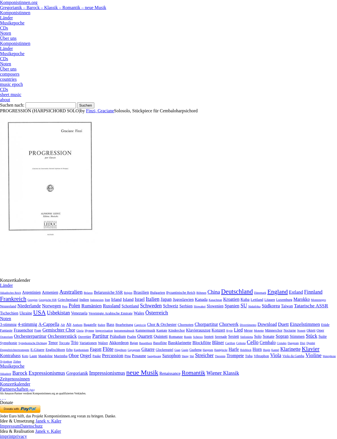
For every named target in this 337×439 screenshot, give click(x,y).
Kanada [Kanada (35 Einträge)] (201, 299)
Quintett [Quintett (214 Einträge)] (161, 336)
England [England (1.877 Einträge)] (277, 291)
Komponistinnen (15, 12)
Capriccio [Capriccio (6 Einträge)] (140, 324)
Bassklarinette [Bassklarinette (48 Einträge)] (179, 342)
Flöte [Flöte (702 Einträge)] (108, 349)
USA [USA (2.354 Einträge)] (39, 312)
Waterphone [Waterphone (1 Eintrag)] (329, 356)
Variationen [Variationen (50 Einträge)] (88, 343)
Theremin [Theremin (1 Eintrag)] (220, 356)
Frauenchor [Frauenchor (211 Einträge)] (23, 330)
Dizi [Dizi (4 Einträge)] (302, 343)
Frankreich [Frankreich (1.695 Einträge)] (13, 298)
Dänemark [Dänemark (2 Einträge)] (260, 292)
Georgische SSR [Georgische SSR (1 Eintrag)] (48, 299)
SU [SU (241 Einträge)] (243, 305)
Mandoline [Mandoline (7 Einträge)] (45, 356)
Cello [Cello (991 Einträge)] (253, 342)
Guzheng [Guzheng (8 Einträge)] (196, 350)
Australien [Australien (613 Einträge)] (71, 292)
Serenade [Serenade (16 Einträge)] (221, 337)
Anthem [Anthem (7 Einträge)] (77, 324)
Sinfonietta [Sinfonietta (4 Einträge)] (246, 336)
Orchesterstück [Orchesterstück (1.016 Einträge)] (62, 336)
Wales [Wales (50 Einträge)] (139, 312)
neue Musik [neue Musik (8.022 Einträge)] (142, 372)
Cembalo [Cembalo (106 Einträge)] (268, 342)
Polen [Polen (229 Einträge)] (74, 305)
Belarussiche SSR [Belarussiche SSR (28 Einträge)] (108, 292)
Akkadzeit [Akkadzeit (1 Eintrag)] (5, 373)
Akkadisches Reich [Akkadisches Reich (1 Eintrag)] (10, 292)
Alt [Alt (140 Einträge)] (69, 324)
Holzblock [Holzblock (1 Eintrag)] (245, 349)
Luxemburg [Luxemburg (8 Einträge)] (284, 300)
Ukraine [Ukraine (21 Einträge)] (25, 313)
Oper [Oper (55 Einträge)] (320, 330)
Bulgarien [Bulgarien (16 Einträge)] (157, 292)
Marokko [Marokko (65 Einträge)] (302, 299)
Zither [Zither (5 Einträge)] (17, 361)
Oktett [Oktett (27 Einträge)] (311, 330)
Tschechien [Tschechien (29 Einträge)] (9, 313)
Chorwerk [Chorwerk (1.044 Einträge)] (228, 324)
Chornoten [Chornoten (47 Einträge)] (185, 324)
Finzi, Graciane (100, 110)
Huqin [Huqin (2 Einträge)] (266, 349)
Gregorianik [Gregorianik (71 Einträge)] (77, 373)
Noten (5, 33)
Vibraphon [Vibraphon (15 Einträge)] (261, 356)
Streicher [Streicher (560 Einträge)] (204, 355)
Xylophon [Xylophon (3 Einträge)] (6, 361)
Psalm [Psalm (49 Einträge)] (131, 336)
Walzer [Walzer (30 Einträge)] (103, 343)
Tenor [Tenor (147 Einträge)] (53, 342)
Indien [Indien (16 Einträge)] (84, 299)
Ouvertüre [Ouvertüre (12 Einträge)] (84, 336)
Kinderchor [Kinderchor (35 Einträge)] (176, 330)
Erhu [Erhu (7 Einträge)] (69, 350)
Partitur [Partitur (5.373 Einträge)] (100, 336)
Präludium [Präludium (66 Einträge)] (118, 336)
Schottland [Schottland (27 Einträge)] (130, 306)
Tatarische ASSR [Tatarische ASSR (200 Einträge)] (311, 305)
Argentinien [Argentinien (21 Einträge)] (31, 292)
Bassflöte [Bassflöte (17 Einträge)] (160, 343)
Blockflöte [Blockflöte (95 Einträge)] (201, 342)
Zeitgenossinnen (15, 378)
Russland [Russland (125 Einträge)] (111, 305)
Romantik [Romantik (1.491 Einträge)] (193, 372)
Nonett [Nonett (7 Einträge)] (301, 330)
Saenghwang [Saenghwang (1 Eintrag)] (154, 356)
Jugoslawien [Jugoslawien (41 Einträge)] (183, 299)
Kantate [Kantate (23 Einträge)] (161, 330)
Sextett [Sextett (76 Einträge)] (233, 336)
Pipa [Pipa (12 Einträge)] (127, 356)
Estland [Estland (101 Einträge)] (296, 292)
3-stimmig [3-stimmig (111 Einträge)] (8, 324)
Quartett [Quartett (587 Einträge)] (145, 336)
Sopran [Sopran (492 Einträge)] (282, 336)
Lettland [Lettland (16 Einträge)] (257, 299)
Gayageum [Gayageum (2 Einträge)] (134, 349)
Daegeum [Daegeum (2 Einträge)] (293, 343)
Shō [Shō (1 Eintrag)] (192, 356)
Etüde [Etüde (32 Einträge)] (325, 325)
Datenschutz (31, 426)
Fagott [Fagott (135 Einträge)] (95, 349)
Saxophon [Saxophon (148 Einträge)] (171, 355)
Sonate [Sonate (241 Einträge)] (268, 336)
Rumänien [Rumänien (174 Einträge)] (91, 305)
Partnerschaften (17, 389)
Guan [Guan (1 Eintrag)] (177, 349)
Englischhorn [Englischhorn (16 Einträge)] (55, 350)
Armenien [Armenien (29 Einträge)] (50, 292)
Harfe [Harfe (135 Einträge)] (233, 349)
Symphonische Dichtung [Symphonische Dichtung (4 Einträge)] (32, 343)
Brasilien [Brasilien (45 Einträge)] (141, 292)
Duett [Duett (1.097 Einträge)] (283, 324)
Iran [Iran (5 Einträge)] (107, 299)
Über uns (8, 38)
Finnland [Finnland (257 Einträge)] (313, 292)
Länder (6, 17)
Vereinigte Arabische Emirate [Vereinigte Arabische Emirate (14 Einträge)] (111, 313)
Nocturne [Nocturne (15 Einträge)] (290, 330)
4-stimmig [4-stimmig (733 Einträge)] (27, 324)
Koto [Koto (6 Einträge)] (25, 356)
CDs (4, 28)
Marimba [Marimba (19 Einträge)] (60, 356)
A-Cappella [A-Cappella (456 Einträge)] (48, 324)
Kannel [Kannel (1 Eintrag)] (275, 349)
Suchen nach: (12, 105)
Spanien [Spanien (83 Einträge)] (231, 305)
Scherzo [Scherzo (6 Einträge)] (198, 336)
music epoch (11, 84)
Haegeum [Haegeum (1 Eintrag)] (208, 349)
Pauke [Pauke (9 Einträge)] (96, 356)
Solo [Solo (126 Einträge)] (257, 336)
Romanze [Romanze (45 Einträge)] (176, 336)
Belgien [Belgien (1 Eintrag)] (128, 292)
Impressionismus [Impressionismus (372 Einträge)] (107, 373)
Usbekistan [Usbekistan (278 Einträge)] (58, 313)
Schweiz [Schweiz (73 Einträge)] (170, 305)
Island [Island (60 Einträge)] (128, 299)
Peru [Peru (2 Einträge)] (65, 306)
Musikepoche (12, 22)
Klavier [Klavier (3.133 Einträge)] (310, 348)
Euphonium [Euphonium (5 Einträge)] (81, 349)
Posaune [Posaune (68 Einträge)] (139, 355)
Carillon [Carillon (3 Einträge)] (230, 343)
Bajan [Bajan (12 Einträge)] (134, 343)
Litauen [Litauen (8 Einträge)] (270, 300)
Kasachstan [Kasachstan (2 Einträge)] (215, 299)
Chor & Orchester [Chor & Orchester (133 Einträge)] (162, 324)
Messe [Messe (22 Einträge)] (248, 330)
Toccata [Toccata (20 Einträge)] (64, 343)
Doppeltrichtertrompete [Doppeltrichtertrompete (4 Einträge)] (14, 349)
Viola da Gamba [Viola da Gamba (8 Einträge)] (293, 356)
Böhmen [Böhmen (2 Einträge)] (201, 292)
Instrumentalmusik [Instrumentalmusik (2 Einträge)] (124, 330)
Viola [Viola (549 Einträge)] (275, 355)
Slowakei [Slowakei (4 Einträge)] (200, 306)
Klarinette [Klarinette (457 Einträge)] (290, 349)
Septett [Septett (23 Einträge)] (209, 337)
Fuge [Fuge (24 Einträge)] (37, 330)
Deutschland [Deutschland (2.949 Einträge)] (237, 291)
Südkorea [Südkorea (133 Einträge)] (271, 305)
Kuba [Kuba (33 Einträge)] (245, 299)
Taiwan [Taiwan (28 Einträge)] (287, 306)
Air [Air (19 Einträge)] (63, 325)
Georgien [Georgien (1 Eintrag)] (33, 299)
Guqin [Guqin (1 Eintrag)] (185, 349)
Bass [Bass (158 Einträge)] (111, 324)
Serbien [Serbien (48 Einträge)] (185, 305)
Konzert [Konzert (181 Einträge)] (218, 330)
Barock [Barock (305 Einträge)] (19, 373)
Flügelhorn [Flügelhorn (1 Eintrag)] (120, 349)
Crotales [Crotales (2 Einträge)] (281, 343)
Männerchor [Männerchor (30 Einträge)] (273, 330)
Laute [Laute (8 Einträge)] (33, 356)
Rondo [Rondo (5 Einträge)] (188, 336)
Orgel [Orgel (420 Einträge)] (85, 355)
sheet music (10, 94)
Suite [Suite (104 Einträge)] (323, 336)
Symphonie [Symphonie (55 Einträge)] (8, 343)
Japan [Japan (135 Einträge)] (166, 299)
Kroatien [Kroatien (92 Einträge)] (231, 299)
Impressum (10, 426)
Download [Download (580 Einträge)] (267, 324)
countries (8, 79)
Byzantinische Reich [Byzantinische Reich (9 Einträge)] (180, 293)
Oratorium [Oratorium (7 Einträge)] (6, 336)
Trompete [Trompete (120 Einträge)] (235, 355)
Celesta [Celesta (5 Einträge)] (241, 343)
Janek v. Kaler (48, 421)
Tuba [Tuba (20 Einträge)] (249, 356)
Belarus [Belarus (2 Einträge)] (88, 292)
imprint (6, 436)
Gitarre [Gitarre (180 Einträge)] (148, 349)
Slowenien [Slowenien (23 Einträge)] (215, 306)
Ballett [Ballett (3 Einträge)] (101, 324)
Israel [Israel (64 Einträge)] (140, 299)
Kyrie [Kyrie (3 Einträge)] (229, 330)
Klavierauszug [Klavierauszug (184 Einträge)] (198, 330)
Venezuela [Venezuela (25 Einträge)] (79, 313)
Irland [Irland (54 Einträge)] (116, 299)
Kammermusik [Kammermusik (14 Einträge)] (145, 330)
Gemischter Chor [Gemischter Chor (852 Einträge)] (58, 330)
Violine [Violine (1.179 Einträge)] (313, 355)
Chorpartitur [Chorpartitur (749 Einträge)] (206, 324)
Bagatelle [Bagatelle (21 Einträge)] (90, 325)
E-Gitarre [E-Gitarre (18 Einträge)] (37, 349)
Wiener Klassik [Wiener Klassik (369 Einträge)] (222, 373)
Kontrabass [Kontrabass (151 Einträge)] (10, 355)
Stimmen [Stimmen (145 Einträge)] (297, 336)
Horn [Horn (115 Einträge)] (257, 349)
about (5, 99)
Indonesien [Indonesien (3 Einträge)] (96, 299)
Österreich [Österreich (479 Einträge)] (156, 313)
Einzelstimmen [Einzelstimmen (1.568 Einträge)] (305, 324)
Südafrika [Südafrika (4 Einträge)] (254, 306)
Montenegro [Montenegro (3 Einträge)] (318, 299)
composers (9, 74)
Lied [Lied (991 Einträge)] (238, 330)
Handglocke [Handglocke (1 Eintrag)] (220, 349)
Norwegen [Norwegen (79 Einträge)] (51, 305)
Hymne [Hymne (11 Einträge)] (89, 330)
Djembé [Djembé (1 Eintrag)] (310, 343)
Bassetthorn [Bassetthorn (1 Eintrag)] (145, 343)
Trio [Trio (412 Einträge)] (74, 342)
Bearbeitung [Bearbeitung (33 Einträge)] (124, 325)
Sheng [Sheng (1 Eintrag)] (185, 356)
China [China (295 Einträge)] (213, 292)
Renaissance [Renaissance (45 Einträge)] (169, 373)
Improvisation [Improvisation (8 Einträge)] (104, 330)
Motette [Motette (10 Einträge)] (259, 330)
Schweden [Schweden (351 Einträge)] (151, 305)
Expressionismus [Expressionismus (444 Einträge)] (46, 373)
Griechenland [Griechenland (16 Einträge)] (68, 299)
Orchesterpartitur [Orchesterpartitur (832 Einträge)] (30, 336)
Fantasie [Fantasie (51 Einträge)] (6, 330)
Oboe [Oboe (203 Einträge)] (73, 355)
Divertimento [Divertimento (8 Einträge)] (248, 324)
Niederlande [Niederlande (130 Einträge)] (29, 305)
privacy (20, 436)
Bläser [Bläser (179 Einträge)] (218, 342)
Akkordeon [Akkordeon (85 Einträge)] (119, 342)
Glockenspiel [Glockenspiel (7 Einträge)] (164, 350)
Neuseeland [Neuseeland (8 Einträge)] (8, 306)
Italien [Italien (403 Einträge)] (152, 299)
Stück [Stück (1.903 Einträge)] (311, 336)
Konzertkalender (15, 384)
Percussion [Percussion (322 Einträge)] (112, 355)
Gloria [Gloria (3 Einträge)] (80, 330)
